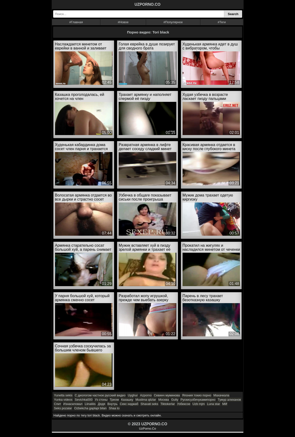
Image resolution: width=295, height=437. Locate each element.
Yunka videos (63, 399)
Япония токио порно (196, 395)
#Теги (222, 22)
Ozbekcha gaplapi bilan (90, 408)
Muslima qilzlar (145, 399)
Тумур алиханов (229, 399)
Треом (114, 399)
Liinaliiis (90, 404)
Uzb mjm (199, 404)
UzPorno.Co (147, 428)
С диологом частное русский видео (100, 395)
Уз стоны (101, 399)
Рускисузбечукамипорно (198, 399)
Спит (57, 404)
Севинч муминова (167, 395)
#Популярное (173, 22)
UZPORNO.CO (147, 4)
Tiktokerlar (168, 404)
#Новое (123, 22)
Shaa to (114, 408)
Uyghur (133, 395)
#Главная (76, 22)
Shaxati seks (149, 404)
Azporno (145, 395)
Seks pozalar (63, 408)
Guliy (174, 399)
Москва (163, 399)
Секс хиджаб (129, 404)
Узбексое (183, 404)
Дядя (101, 404)
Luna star (213, 404)
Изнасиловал (73, 404)
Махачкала (221, 395)
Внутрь (112, 404)
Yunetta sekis (63, 395)
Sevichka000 (83, 399)
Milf (224, 404)
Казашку (127, 399)
